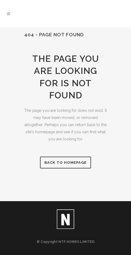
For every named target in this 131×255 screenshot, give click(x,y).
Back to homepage (65, 162)
